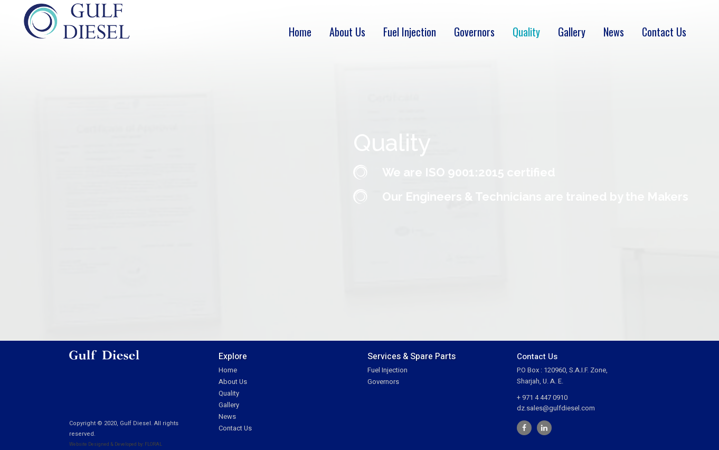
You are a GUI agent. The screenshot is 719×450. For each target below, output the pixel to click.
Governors (383, 382)
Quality (229, 393)
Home (228, 370)
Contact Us (235, 428)
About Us (233, 382)
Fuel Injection (387, 370)
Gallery (229, 405)
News (227, 416)
